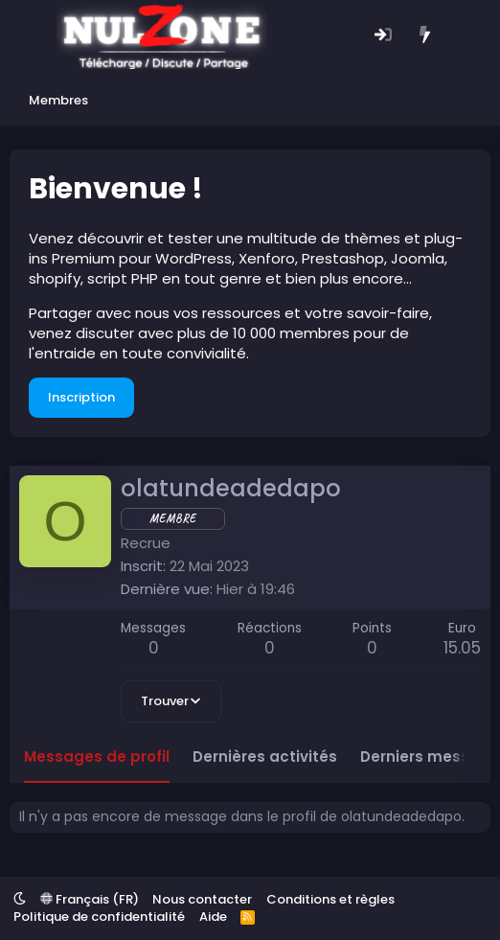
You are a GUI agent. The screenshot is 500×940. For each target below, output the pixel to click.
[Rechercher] (466, 36)
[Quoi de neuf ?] (424, 36)
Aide (213, 916)
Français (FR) (89, 899)
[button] (20, 899)
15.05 (462, 647)
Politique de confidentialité (99, 916)
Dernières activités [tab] (265, 756)
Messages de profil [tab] (97, 756)
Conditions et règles (330, 899)
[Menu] (26, 36)
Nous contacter (202, 899)
